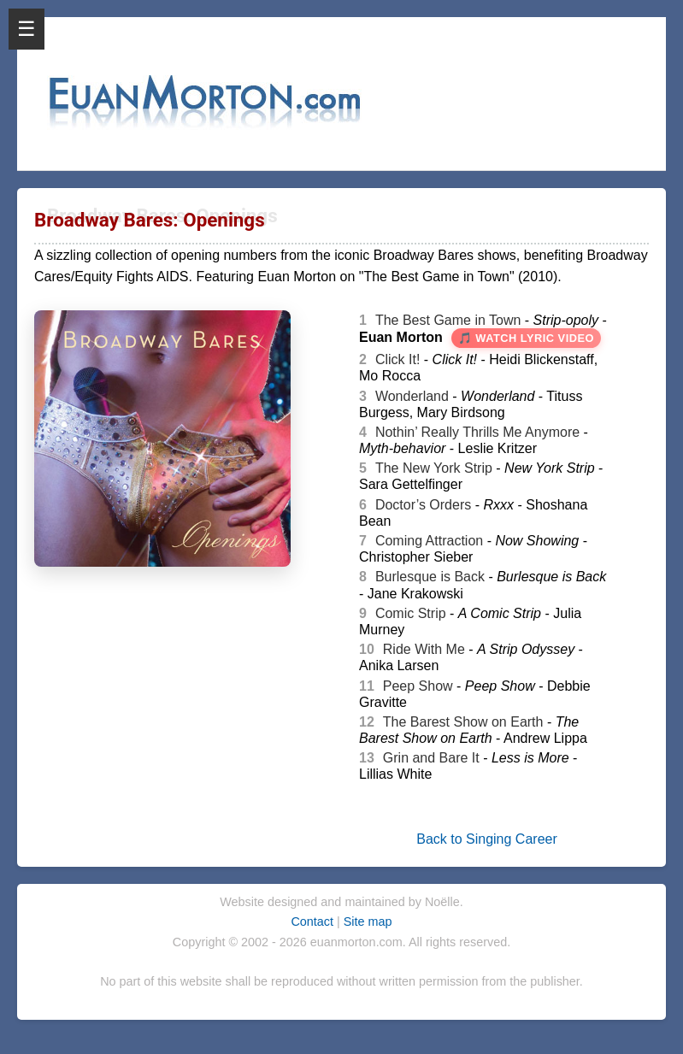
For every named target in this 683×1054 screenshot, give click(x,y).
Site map (368, 921)
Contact (314, 921)
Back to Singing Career (486, 839)
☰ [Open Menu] (26, 28)
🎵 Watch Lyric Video (526, 338)
